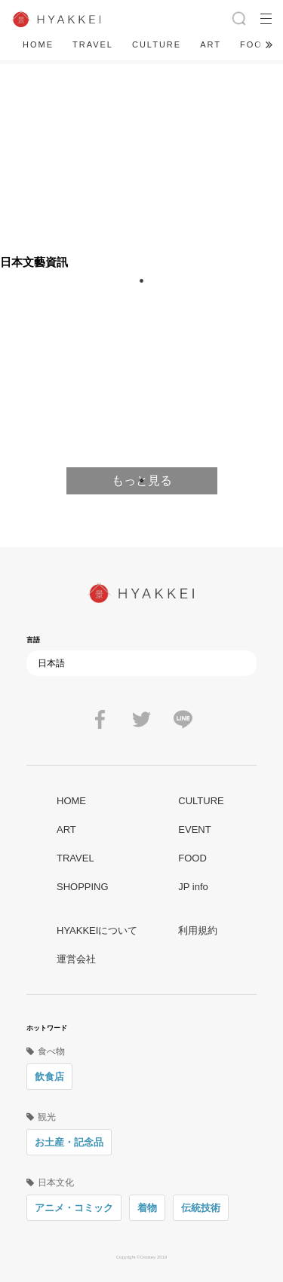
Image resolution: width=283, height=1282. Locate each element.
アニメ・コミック (74, 1207)
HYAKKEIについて (97, 930)
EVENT (194, 829)
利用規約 (197, 930)
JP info (193, 887)
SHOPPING (83, 887)
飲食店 (49, 1076)
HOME (38, 44)
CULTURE (156, 44)
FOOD (255, 44)
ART (210, 44)
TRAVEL (92, 44)
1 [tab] (141, 480)
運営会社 (76, 959)
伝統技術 (200, 1207)
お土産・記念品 (69, 1142)
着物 (147, 1207)
